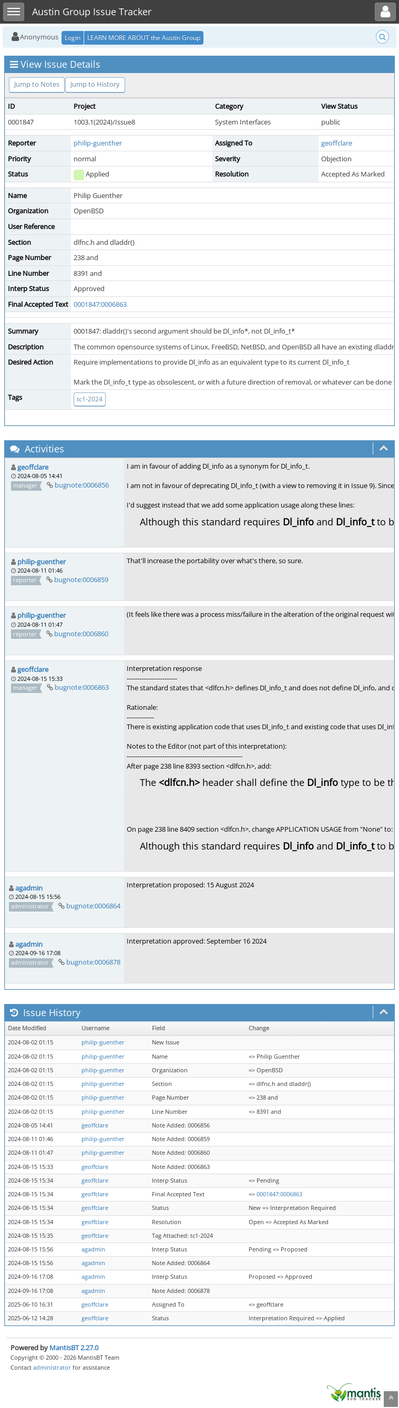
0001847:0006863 (100, 304)
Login (72, 37)
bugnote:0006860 (81, 633)
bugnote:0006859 (81, 579)
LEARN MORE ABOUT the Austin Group (143, 37)
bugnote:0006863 (82, 687)
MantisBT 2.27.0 (73, 1347)
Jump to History (95, 84)
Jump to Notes (36, 84)
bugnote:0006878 (93, 962)
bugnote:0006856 (82, 485)
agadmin (29, 888)
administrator (52, 1367)
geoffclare (336, 143)
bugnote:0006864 (93, 905)
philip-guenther (98, 143)
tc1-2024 (90, 399)
